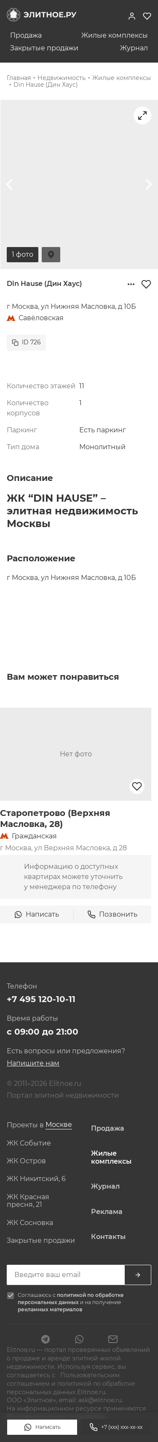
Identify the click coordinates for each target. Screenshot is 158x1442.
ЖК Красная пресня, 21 (28, 1201)
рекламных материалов (50, 1309)
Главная (19, 78)
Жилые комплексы (114, 35)
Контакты (108, 1237)
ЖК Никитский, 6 (36, 1179)
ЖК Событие (29, 1143)
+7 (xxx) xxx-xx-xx (115, 1427)
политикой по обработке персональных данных (71, 1298)
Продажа (26, 35)
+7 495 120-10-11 (41, 999)
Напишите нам (33, 1063)
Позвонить (112, 914)
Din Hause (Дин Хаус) (45, 84)
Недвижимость (61, 78)
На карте (51, 254)
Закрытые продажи (44, 48)
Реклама (107, 1212)
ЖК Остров (26, 1161)
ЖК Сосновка (30, 1223)
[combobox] (59, 1125)
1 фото (22, 254)
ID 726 (26, 342)
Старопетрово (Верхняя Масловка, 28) (55, 818)
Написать (42, 1427)
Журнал (134, 48)
